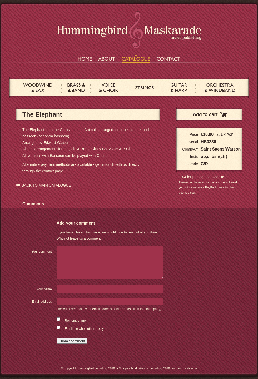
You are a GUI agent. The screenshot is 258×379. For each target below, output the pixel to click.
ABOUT (106, 59)
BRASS (76, 87)
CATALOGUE (136, 59)
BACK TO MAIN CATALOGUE (46, 185)
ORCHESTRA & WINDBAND (219, 87)
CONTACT (168, 59)
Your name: (45, 289)
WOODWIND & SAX (38, 87)
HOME (85, 59)
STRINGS (144, 87)
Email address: (42, 301)
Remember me (75, 320)
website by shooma (184, 368)
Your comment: (42, 251)
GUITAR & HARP (179, 87)
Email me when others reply (84, 329)
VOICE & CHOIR (108, 87)
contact (48, 171)
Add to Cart (209, 114)
